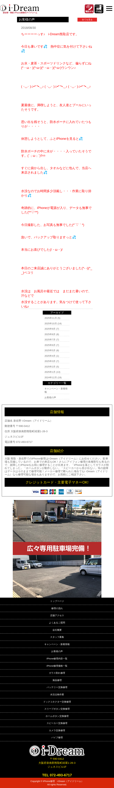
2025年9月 (50, 328)
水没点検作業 (57, 694)
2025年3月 (50, 361)
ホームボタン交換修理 (57, 716)
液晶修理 (57, 680)
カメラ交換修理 (57, 730)
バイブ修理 (57, 737)
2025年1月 (50, 372)
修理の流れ (57, 608)
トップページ (57, 601)
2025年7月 (50, 339)
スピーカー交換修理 (57, 723)
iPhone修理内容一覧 (57, 658)
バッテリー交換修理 (57, 687)
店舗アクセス (57, 615)
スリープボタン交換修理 (57, 709)
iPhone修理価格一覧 (57, 666)
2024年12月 (51, 377)
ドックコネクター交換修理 (57, 701)
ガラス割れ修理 (57, 673)
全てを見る (87, 19)
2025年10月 (51, 323)
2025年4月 (50, 356)
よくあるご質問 (57, 622)
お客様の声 (50, 397)
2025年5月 (50, 350)
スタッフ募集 (57, 637)
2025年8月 (50, 334)
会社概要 (57, 630)
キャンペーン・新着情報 (57, 644)
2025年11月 (51, 318)
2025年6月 (50, 345)
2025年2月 (50, 366)
